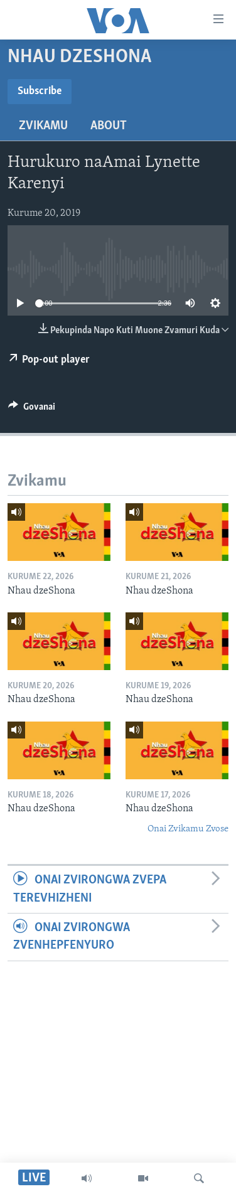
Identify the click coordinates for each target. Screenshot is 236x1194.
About (108, 126)
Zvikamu (43, 126)
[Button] (31, 410)
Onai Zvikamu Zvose (188, 829)
